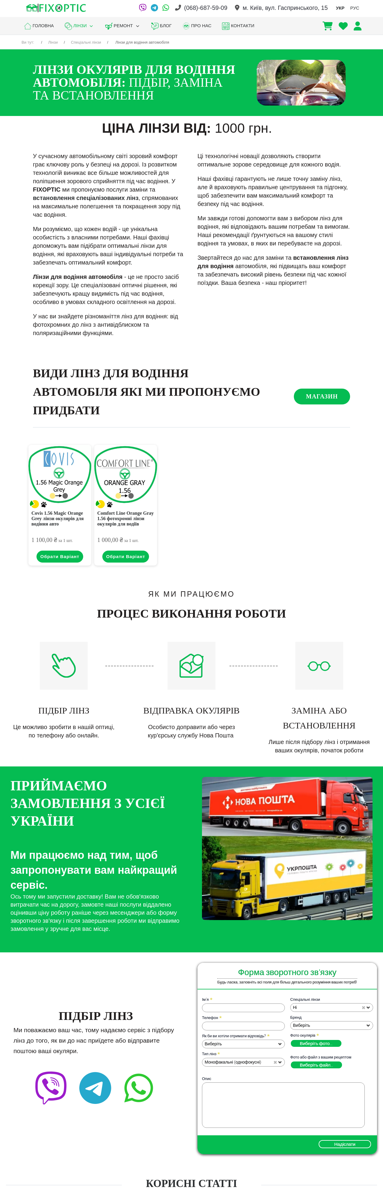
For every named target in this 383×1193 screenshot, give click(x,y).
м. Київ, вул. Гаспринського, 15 (285, 7)
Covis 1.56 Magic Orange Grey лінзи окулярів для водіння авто (57, 518)
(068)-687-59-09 (205, 7)
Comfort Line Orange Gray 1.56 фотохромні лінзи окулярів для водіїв (125, 518)
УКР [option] (340, 7)
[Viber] (142, 8)
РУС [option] (354, 7)
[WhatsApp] (165, 8)
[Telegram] (154, 8)
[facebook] (128, 1078)
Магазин (322, 396)
